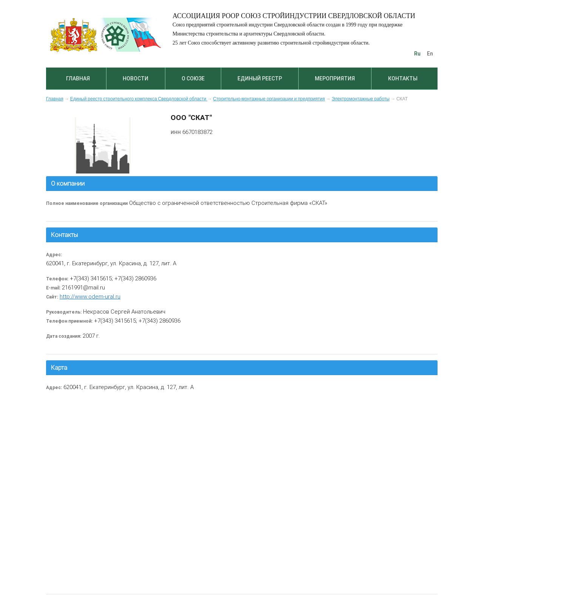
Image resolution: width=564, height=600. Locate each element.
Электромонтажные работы (361, 99)
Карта (59, 367)
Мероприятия (335, 78)
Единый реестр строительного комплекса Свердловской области (139, 99)
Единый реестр (259, 78)
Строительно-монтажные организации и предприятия (269, 99)
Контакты (403, 78)
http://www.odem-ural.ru (90, 296)
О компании (68, 183)
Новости (135, 78)
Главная (78, 78)
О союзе (193, 78)
